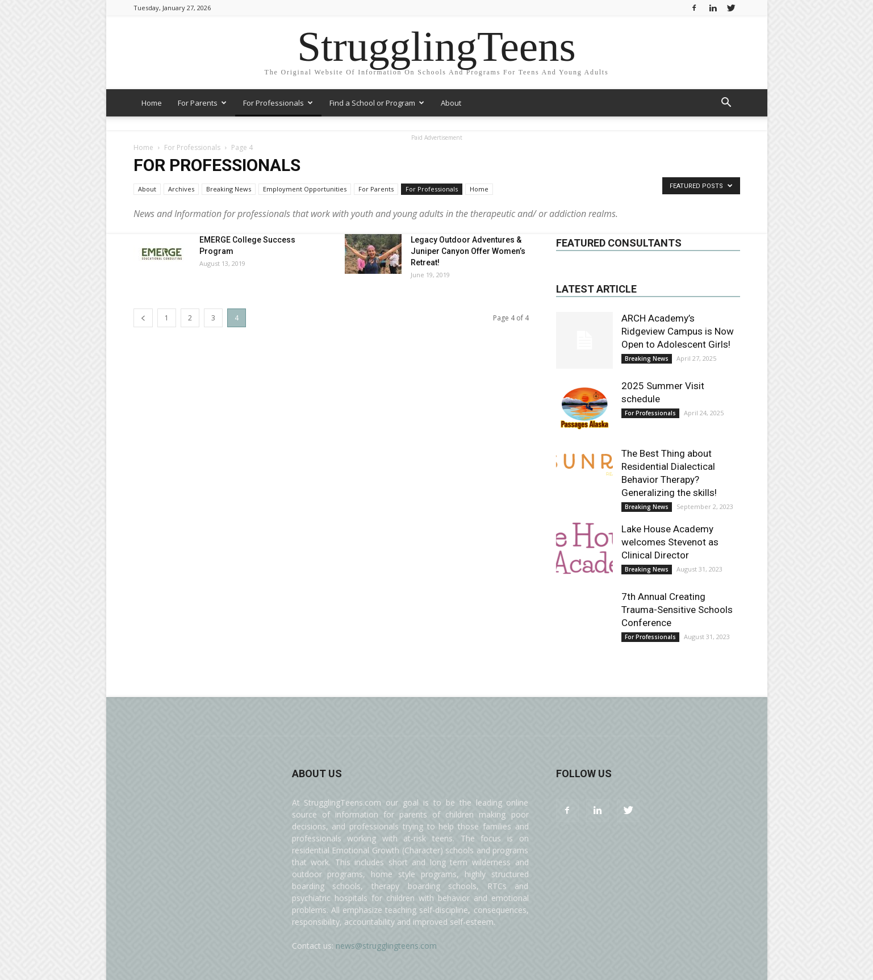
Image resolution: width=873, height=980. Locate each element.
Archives (181, 189)
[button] (726, 103)
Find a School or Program (376, 103)
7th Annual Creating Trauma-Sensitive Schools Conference (677, 609)
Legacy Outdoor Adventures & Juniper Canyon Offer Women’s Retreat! (468, 251)
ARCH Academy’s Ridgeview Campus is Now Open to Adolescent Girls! (677, 331)
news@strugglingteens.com (386, 945)
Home (151, 103)
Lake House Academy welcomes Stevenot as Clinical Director (670, 542)
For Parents (202, 103)
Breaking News (228, 189)
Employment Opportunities (304, 189)
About (451, 103)
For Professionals (278, 103)
